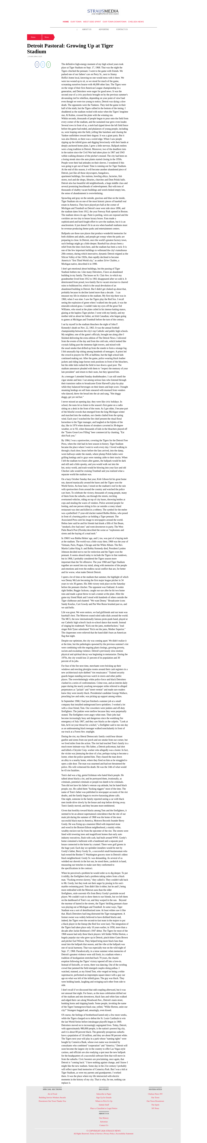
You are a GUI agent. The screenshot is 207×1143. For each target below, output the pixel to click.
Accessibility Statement (124, 1134)
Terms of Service (96, 1134)
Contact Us (122, 29)
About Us (86, 29)
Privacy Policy (109, 1134)
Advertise (104, 29)
